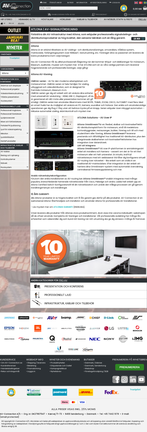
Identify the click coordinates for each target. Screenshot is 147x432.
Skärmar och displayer (11, 85)
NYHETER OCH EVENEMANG (65, 359)
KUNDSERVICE (8, 359)
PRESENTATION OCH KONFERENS (9, 79)
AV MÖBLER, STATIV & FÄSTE (118, 19)
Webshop (89, 368)
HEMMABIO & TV (27, 19)
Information (81, 2)
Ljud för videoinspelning (11, 128)
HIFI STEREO (6, 19)
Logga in (116, 2)
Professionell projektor (10, 88)
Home (44, 2)
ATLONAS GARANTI (63, 207)
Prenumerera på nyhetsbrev (129, 359)
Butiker (70, 2)
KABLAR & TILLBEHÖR (87, 19)
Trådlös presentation (10, 96)
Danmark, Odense (93, 362)
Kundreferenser (8, 365)
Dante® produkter (8, 140)
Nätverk (4, 162)
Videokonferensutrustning (12, 92)
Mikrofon (4, 133)
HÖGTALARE (47, 19)
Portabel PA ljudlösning (11, 125)
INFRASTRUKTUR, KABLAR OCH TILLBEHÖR (11, 145)
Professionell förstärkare (11, 113)
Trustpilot (15, 58)
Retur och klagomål (10, 371)
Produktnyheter (58, 362)
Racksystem (6, 166)
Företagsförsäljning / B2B (96, 371)
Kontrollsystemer (8, 158)
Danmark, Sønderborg (95, 365)
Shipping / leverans (36, 362)
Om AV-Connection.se (11, 362)
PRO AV (142, 19)
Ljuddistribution (7, 136)
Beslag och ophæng (10, 154)
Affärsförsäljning (98, 2)
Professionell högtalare (11, 109)
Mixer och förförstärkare (11, 121)
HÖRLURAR (65, 19)
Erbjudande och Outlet (61, 365)
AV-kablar (5, 151)
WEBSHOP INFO (34, 359)
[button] (123, 8)
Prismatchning (34, 368)
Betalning (31, 365)
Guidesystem (6, 100)
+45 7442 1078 (111, 413)
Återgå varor (56, 2)
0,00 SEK (137, 8)
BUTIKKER (89, 359)
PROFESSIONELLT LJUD (10, 105)
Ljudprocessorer (8, 117)
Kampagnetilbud (58, 368)
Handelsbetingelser (10, 368)
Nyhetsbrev (56, 371)
